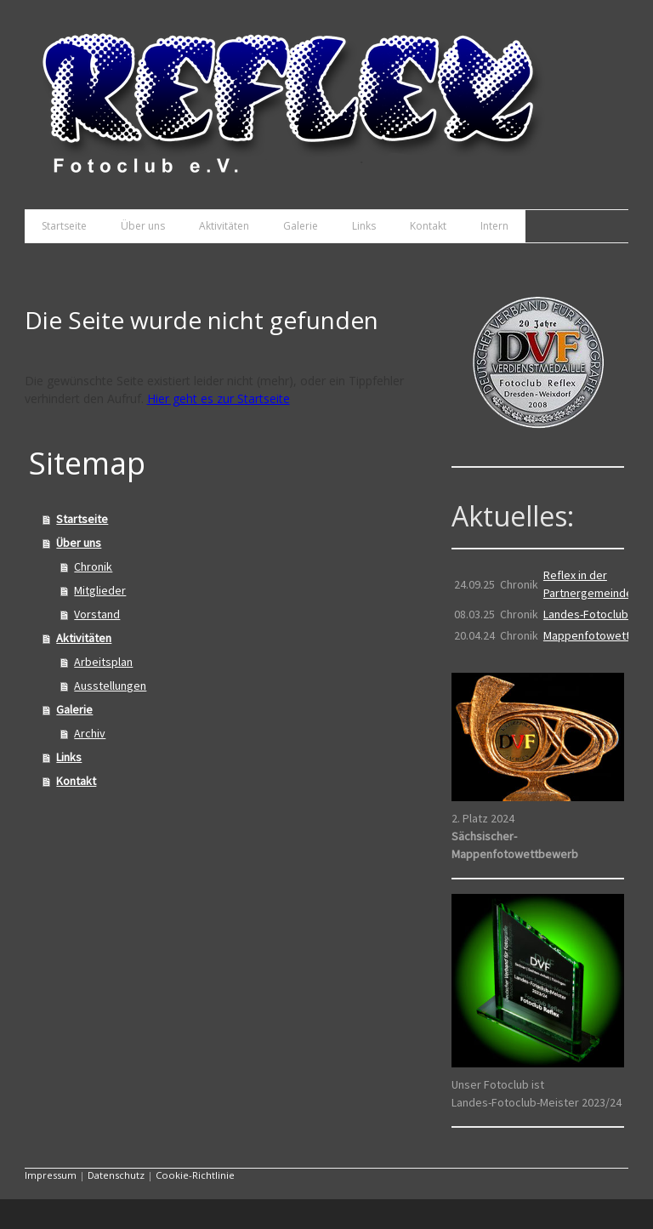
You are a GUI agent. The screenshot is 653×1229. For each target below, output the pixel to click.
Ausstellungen (110, 685)
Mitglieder (100, 590)
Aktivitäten (224, 226)
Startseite (64, 226)
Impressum (51, 1175)
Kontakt (428, 226)
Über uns (143, 226)
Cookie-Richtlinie (195, 1175)
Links (364, 226)
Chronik (93, 566)
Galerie (300, 226)
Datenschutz (116, 1175)
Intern (494, 226)
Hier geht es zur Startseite (218, 398)
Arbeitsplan (103, 661)
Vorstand (97, 614)
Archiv (89, 733)
